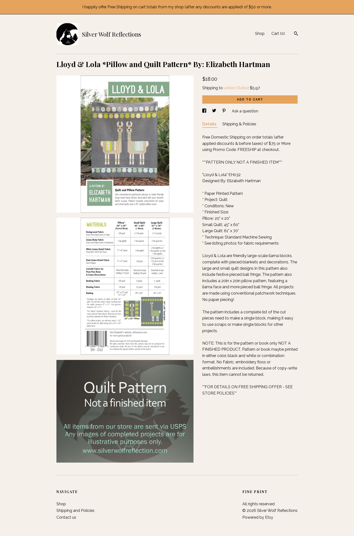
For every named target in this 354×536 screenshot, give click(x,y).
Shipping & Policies (239, 124)
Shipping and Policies (75, 510)
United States (236, 88)
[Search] (296, 34)
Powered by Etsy (257, 517)
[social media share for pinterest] (224, 111)
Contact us (66, 517)
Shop (260, 33)
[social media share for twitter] (214, 111)
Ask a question (245, 111)
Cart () (278, 33)
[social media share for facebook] (204, 111)
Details (209, 124)
